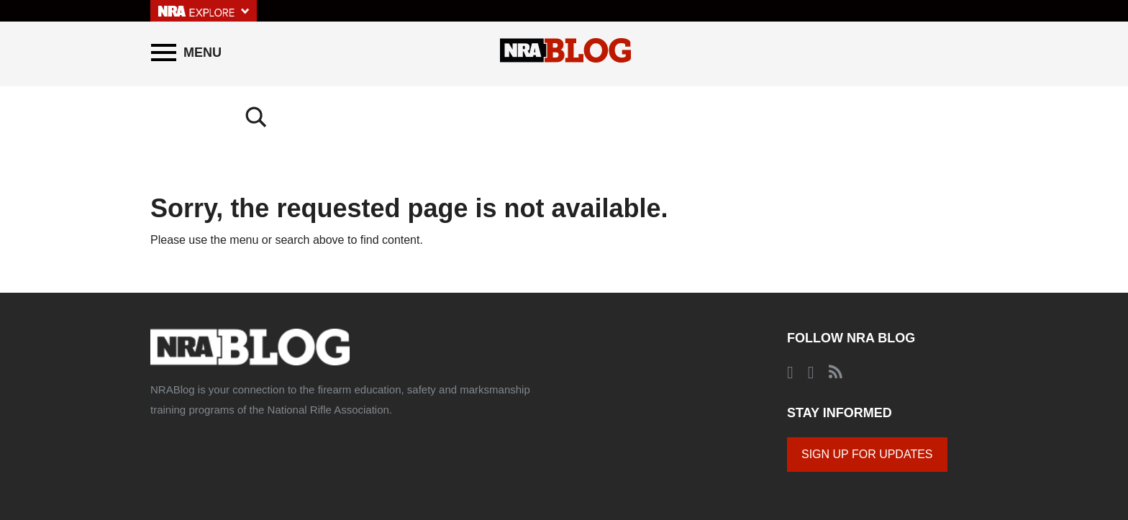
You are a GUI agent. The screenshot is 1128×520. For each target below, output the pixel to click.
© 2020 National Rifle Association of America (603, 459)
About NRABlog (245, 459)
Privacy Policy (400, 459)
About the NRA (176, 459)
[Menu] (186, 52)
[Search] (963, 52)
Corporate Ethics (474, 459)
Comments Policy (325, 459)
